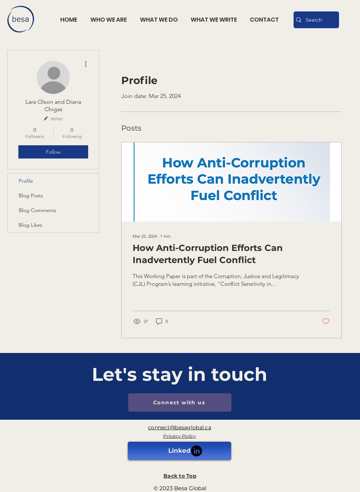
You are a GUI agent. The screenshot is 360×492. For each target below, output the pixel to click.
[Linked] (179, 451)
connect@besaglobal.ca (179, 427)
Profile (26, 181)
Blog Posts (31, 195)
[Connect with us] (179, 402)
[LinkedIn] (196, 450)
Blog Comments (37, 210)
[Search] (314, 20)
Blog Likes (30, 225)
